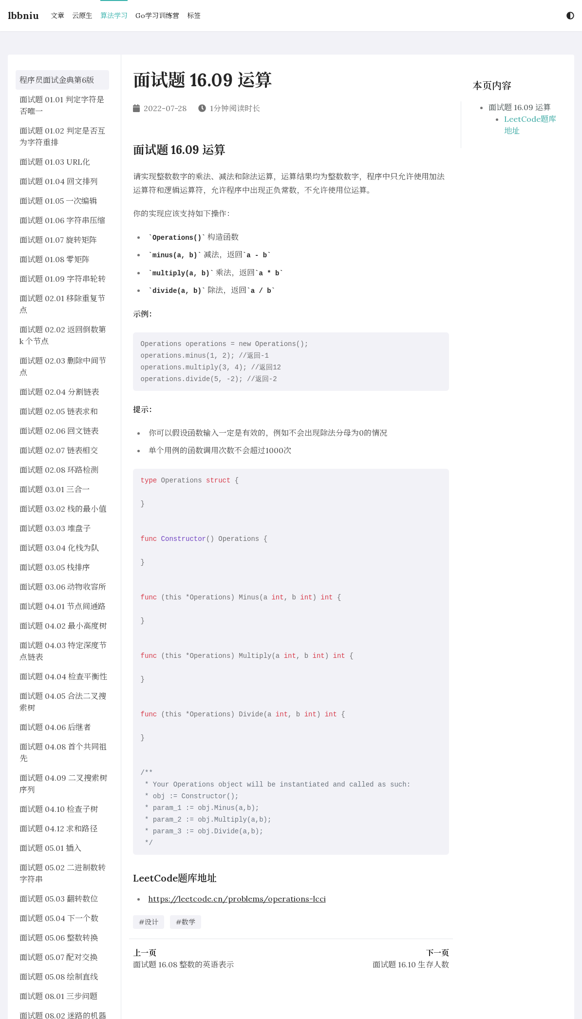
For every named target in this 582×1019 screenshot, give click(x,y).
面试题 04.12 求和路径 (58, 828)
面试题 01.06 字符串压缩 (62, 220)
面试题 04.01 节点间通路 (62, 606)
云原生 (82, 15)
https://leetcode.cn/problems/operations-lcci (237, 899)
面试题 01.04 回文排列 (58, 181)
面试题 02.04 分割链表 (59, 392)
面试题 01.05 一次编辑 (58, 201)
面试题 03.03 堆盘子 (55, 528)
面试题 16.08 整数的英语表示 (183, 964)
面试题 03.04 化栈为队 (59, 548)
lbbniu (23, 15)
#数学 (185, 922)
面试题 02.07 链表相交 (58, 450)
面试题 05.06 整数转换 (58, 937)
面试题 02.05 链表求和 (58, 411)
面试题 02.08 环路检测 (58, 470)
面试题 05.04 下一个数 (58, 918)
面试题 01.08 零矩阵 (54, 259)
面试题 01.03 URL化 (54, 162)
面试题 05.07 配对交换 (58, 957)
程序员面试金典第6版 (56, 80)
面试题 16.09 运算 (519, 107)
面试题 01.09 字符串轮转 (62, 279)
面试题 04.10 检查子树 (58, 809)
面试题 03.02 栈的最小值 (62, 509)
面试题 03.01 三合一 (54, 489)
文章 (57, 15)
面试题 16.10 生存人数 (411, 964)
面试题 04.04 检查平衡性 (63, 676)
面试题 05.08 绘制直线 (58, 976)
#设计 (148, 922)
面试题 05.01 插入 (50, 848)
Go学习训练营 (157, 15)
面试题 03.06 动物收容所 (62, 587)
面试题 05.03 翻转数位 (58, 899)
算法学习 (114, 15)
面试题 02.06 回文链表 (58, 431)
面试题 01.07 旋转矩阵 (58, 240)
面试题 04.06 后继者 (55, 727)
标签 (194, 15)
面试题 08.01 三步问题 (58, 996)
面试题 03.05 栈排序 (54, 567)
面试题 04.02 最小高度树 (63, 626)
